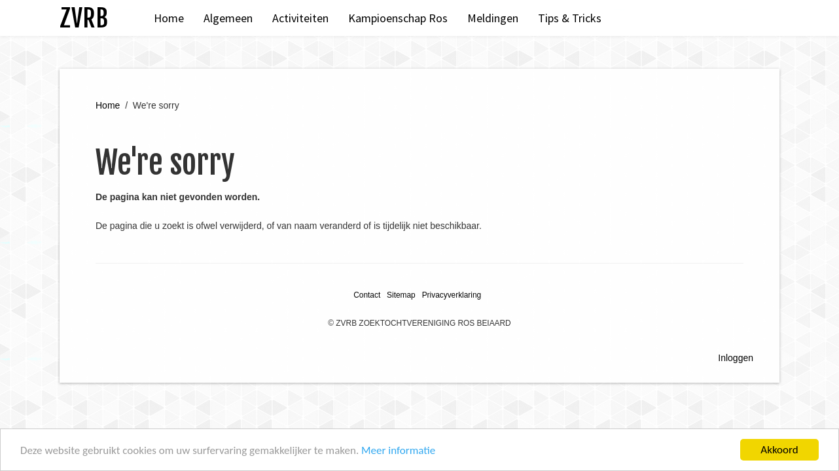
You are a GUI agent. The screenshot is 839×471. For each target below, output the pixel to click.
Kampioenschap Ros (398, 18)
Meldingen (492, 18)
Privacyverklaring (452, 295)
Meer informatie (398, 450)
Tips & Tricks (569, 18)
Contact (366, 295)
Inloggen (735, 358)
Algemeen (228, 18)
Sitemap (401, 295)
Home (169, 18)
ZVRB (84, 18)
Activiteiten (300, 18)
